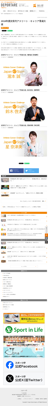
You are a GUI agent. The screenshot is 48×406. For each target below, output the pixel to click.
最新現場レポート (6, 306)
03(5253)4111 (28, 396)
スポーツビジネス (6, 290)
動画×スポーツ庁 (5, 27)
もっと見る (24, 266)
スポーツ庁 (24, 390)
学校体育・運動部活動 (7, 277)
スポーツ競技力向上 (7, 281)
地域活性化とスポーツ (7, 288)
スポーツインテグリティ (8, 292)
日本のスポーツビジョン (8, 302)
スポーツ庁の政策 (6, 273)
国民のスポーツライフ (7, 279)
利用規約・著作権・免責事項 (41, 398)
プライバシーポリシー (28, 398)
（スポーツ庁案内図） (31, 394)
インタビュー (5, 308)
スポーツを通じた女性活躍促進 (9, 294)
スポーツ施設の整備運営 (8, 286)
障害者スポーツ (6, 296)
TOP (2, 13)
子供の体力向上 (6, 275)
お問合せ (19, 398)
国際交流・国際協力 (7, 283)
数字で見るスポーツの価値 (8, 304)
